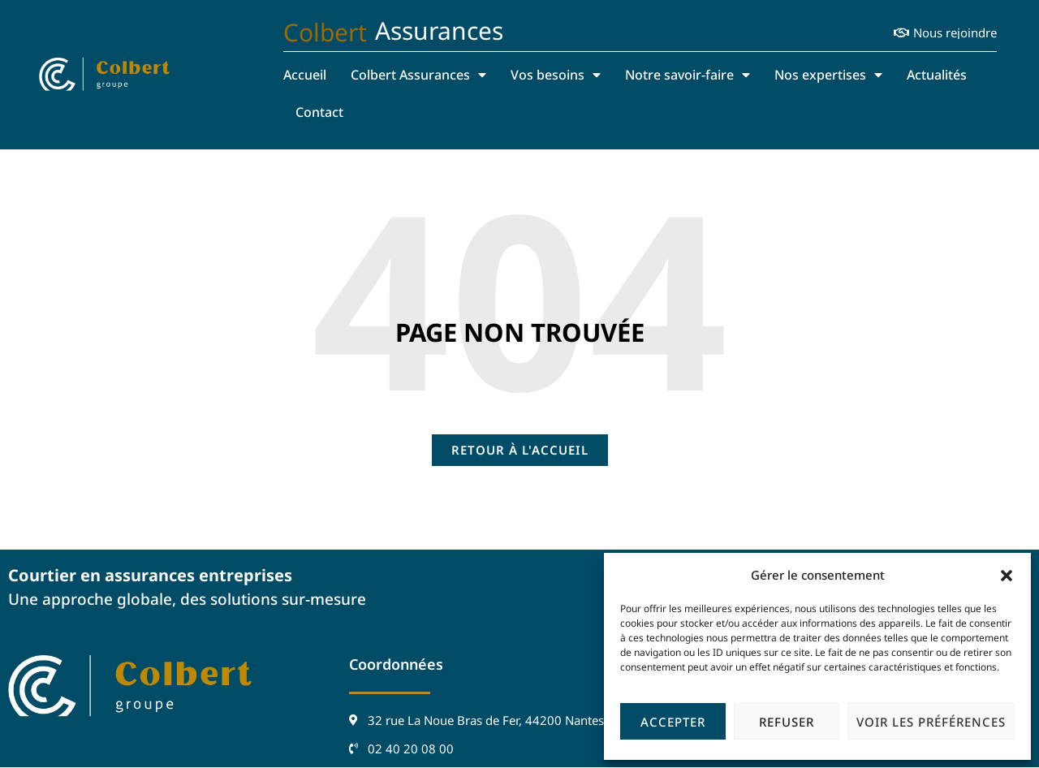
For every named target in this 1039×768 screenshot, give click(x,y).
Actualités (937, 75)
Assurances (439, 30)
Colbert (325, 32)
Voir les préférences (931, 722)
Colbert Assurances (418, 74)
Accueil (304, 75)
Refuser (786, 722)
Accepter (672, 722)
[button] (1006, 575)
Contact (319, 112)
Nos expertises (828, 74)
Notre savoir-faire (687, 74)
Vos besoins (556, 74)
